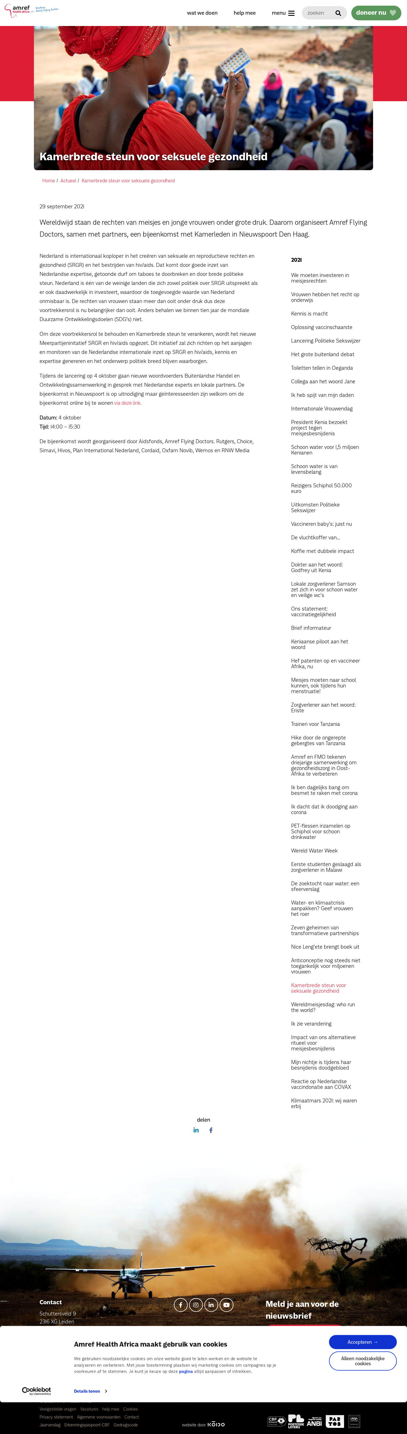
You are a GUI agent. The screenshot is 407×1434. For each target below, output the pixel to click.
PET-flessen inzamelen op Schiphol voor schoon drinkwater (320, 831)
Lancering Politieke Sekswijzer (325, 340)
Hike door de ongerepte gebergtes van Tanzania (318, 740)
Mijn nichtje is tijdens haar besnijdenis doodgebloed (321, 1065)
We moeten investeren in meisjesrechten (320, 278)
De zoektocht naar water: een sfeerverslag (325, 886)
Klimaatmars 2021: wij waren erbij (324, 1103)
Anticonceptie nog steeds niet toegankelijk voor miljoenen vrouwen (325, 966)
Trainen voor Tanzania (315, 724)
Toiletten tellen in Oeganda (322, 367)
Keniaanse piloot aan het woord (319, 644)
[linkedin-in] (211, 1305)
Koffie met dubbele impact (322, 551)
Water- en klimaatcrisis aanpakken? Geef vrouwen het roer (322, 908)
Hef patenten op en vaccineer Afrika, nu (325, 663)
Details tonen (87, 1423)
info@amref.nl (56, 1337)
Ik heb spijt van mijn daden (322, 395)
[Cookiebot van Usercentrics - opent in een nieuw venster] (36, 1423)
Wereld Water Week (314, 850)
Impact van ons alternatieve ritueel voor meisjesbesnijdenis (323, 1043)
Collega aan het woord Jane (323, 381)
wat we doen (197, 12)
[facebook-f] (181, 1305)
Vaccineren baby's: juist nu (321, 523)
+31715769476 (55, 1329)
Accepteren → (363, 1373)
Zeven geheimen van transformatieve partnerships (325, 930)
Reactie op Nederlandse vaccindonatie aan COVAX (321, 1084)
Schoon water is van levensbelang (314, 469)
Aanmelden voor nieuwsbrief (305, 1331)
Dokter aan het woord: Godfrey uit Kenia (317, 567)
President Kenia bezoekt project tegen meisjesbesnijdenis (319, 428)
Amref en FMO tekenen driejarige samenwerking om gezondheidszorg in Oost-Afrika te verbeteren (324, 765)
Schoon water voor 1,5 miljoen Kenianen (325, 450)
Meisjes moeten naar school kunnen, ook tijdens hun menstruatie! (323, 685)
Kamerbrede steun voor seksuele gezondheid (318, 988)
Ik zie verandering (311, 1023)
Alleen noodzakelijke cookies (363, 1392)
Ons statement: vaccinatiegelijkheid (313, 611)
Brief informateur (311, 627)
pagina (186, 1402)
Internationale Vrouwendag (322, 408)
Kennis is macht (309, 313)
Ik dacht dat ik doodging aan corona (324, 809)
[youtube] (226, 1305)
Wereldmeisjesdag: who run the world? (323, 1007)
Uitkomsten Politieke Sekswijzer (315, 507)
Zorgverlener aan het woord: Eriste (323, 707)
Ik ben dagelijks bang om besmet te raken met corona (324, 790)
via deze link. (129, 402)
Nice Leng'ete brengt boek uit (325, 946)
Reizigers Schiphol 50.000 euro (321, 488)
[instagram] (196, 1305)
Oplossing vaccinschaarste (321, 327)
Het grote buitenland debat (322, 354)
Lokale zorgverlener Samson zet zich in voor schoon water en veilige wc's (324, 589)
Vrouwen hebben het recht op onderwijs (325, 297)
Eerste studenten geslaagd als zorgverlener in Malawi (326, 867)
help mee (239, 12)
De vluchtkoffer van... (315, 537)
